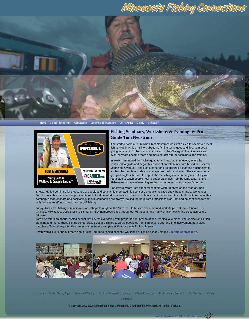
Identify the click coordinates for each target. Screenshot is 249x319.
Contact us (153, 123)
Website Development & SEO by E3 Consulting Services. (180, 316)
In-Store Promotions (145, 293)
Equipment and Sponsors (103, 123)
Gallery (140, 123)
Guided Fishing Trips (60, 123)
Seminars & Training (84, 293)
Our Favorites (126, 123)
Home (43, 123)
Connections (80, 123)
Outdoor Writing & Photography (114, 293)
